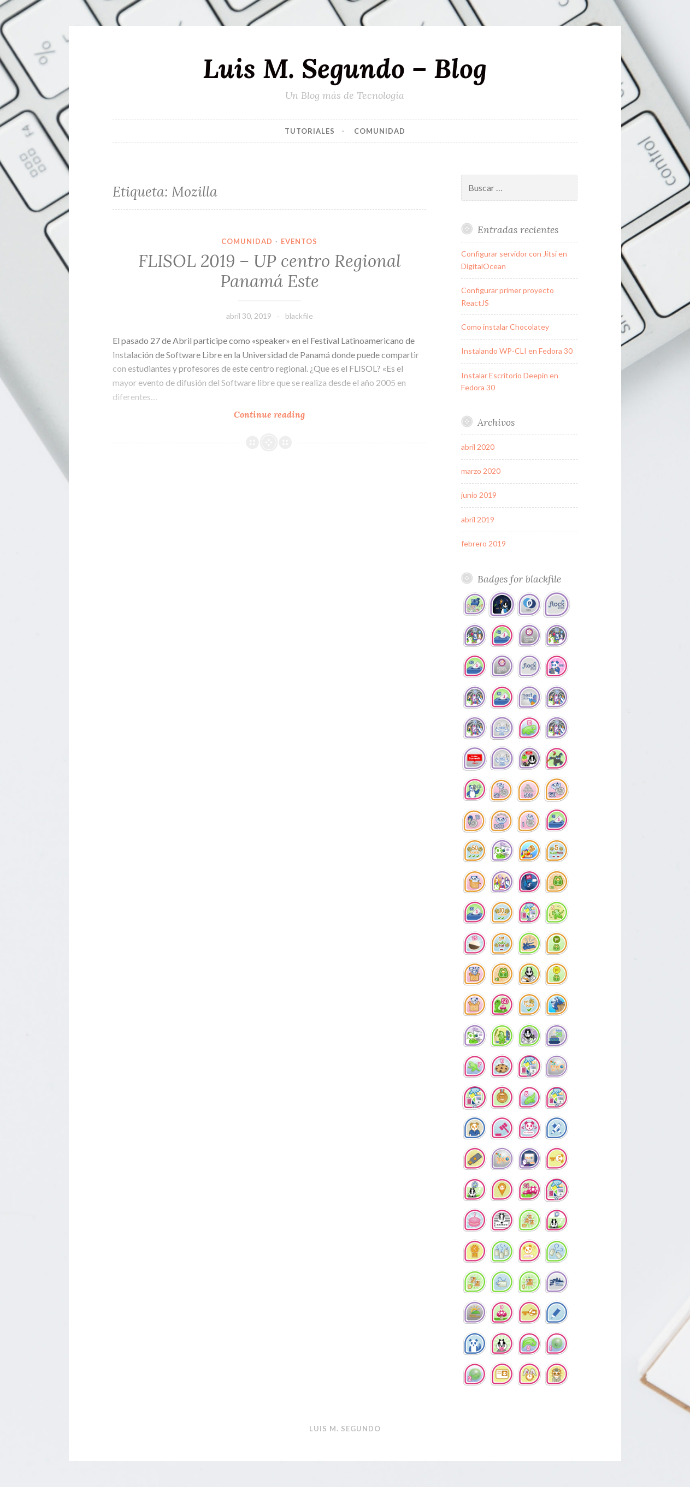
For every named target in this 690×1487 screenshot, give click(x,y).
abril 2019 (477, 519)
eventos (299, 241)
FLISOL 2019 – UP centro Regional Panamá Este (269, 271)
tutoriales (310, 131)
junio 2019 (479, 494)
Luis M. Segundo (345, 1428)
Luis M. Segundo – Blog (345, 68)
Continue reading (287, 414)
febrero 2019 (483, 543)
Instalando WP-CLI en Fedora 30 (517, 350)
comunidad (379, 131)
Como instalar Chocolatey (505, 326)
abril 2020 (477, 446)
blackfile (299, 315)
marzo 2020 (480, 470)
